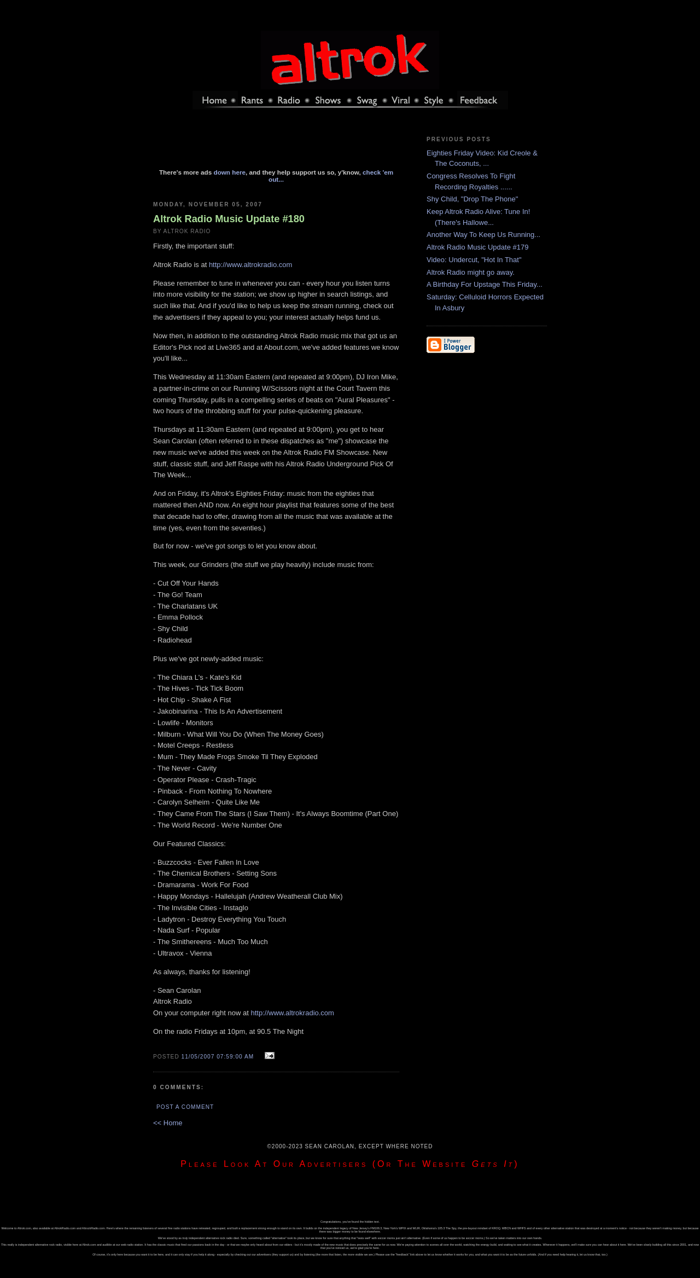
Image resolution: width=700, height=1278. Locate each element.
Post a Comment (185, 1107)
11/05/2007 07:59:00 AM (218, 1057)
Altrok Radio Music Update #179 (477, 247)
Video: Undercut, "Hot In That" (474, 260)
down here (230, 172)
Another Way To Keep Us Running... (483, 234)
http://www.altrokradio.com (250, 265)
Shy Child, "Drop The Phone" (472, 199)
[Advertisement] (276, 144)
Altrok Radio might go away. (471, 272)
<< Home (167, 1123)
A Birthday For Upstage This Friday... (484, 284)
